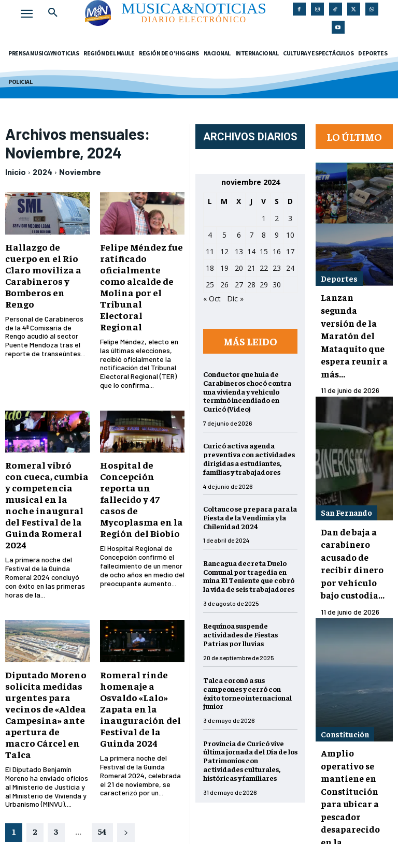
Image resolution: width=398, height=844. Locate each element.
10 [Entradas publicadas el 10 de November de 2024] (294, 235)
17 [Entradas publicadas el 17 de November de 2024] (294, 251)
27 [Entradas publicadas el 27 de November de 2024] (243, 284)
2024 (42, 172)
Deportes (338, 273)
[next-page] (126, 750)
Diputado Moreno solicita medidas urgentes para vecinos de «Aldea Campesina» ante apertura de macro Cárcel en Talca (42, 643)
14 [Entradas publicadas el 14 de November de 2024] (255, 251)
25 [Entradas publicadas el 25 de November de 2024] (214, 284)
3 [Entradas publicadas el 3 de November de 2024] (294, 218)
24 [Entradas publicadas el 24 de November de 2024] (294, 268)
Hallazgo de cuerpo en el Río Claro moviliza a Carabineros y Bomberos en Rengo (44, 267)
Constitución (344, 671)
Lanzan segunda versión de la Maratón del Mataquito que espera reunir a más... (352, 314)
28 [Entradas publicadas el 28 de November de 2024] (255, 284)
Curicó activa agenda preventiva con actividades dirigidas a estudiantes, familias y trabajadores (253, 458)
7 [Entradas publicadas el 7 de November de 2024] (255, 235)
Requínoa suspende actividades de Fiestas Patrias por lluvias (244, 634)
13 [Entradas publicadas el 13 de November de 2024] (243, 251)
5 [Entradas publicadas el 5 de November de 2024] (228, 235)
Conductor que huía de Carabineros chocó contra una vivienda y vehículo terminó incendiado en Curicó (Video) (251, 391)
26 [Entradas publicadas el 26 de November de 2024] (228, 284)
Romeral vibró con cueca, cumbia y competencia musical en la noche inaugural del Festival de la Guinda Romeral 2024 (47, 459)
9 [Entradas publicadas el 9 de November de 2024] (281, 235)
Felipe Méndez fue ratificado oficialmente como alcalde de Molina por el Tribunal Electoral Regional (145, 272)
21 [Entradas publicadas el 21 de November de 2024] (255, 268)
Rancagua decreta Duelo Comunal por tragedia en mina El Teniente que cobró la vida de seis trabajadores (252, 575)
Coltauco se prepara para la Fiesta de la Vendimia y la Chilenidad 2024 (254, 517)
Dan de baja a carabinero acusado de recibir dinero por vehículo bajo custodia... (355, 514)
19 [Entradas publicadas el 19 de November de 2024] (228, 268)
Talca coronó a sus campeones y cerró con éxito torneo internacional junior (251, 692)
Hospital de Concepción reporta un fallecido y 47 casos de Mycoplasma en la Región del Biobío (145, 454)
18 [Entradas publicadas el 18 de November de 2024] (214, 268)
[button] (52, 12)
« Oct (216, 298)
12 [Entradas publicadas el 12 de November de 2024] (228, 251)
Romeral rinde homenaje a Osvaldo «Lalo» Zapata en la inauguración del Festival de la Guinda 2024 (142, 638)
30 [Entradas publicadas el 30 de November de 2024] (281, 284)
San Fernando (344, 472)
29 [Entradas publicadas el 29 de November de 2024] (268, 284)
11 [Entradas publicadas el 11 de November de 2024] (214, 251)
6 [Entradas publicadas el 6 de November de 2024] (243, 235)
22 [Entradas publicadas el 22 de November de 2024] (268, 268)
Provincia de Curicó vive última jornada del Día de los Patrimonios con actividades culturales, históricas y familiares (254, 760)
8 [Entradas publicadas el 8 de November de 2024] (268, 235)
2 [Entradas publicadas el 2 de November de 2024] (281, 218)
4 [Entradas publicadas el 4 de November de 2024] (214, 235)
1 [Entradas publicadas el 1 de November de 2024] (268, 218)
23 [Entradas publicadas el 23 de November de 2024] (281, 268)
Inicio (15, 172)
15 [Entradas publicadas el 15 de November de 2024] (268, 251)
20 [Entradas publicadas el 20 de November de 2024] (243, 268)
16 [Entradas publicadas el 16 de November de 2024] (281, 251)
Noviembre (80, 172)
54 (102, 749)
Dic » (239, 298)
